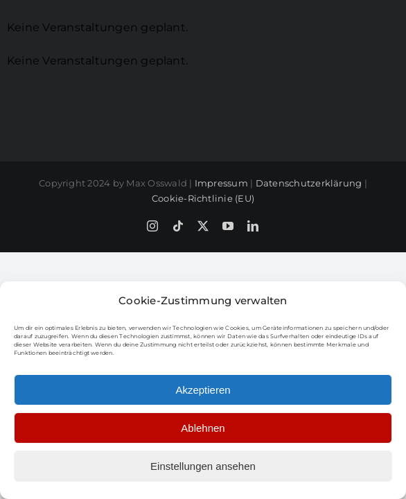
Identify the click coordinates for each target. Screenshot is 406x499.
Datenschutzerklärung (309, 253)
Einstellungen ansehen (203, 466)
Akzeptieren (202, 390)
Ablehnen (202, 428)
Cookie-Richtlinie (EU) (203, 268)
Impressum (221, 253)
